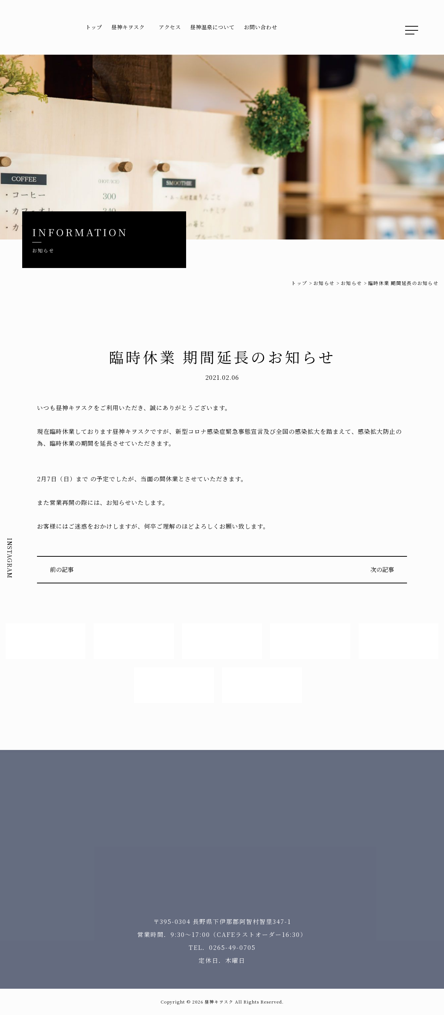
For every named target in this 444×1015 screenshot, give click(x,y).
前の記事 (62, 569)
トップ (93, 27)
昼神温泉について (212, 27)
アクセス (170, 27)
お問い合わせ (260, 27)
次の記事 (382, 569)
